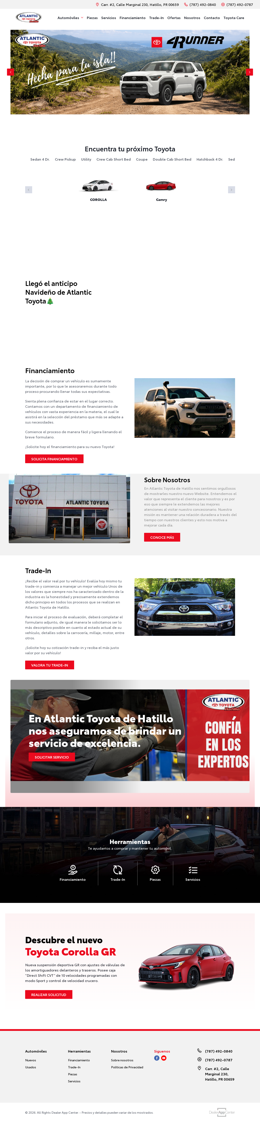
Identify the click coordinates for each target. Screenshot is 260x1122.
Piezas (72, 1074)
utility (86, 158)
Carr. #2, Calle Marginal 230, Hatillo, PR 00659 (137, 4)
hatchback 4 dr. (210, 158)
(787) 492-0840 (200, 4)
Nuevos (30, 1060)
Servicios (74, 1081)
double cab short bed (172, 158)
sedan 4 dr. (40, 158)
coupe (142, 158)
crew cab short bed (113, 158)
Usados (30, 1067)
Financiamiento (79, 1060)
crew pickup (65, 158)
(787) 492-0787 (237, 4)
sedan (233, 158)
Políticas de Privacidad (127, 1067)
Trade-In (74, 1067)
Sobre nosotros (122, 1060)
